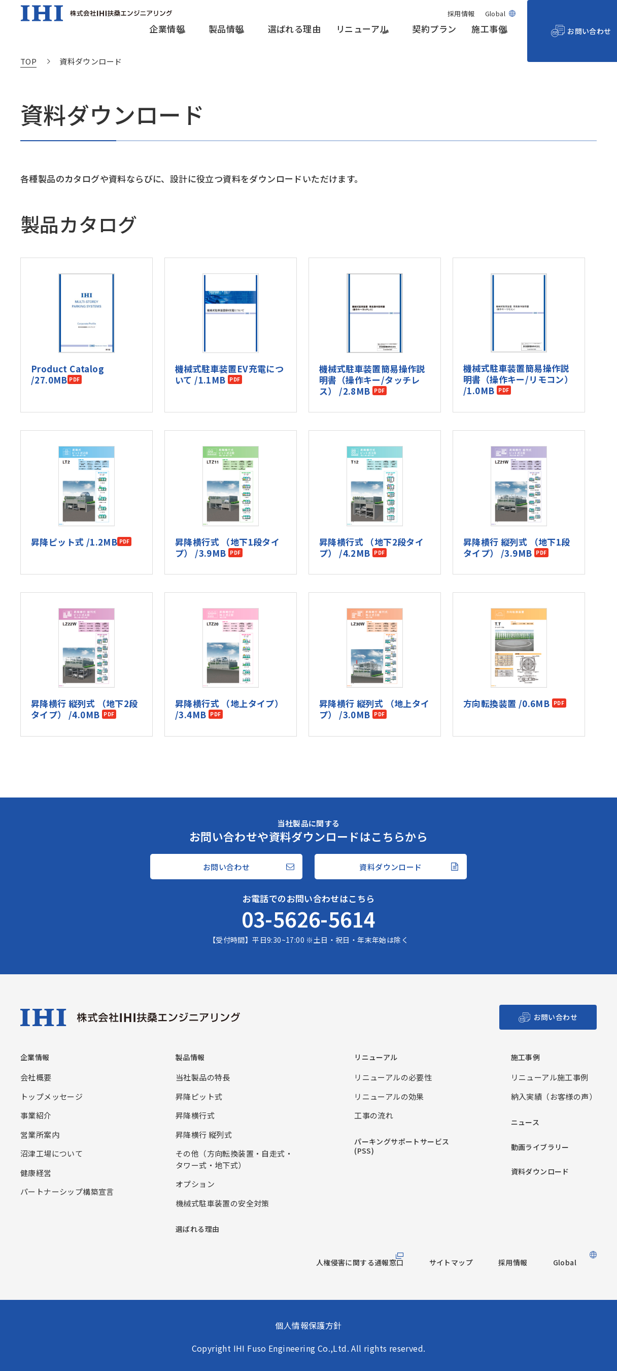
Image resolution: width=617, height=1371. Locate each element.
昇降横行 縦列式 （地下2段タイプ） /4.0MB (84, 664)
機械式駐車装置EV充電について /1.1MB (229, 330)
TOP (28, 61)
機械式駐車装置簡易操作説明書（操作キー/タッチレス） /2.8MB (372, 335)
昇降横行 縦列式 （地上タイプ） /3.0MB (374, 664)
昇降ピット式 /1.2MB (74, 497)
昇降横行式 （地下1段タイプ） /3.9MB (227, 502)
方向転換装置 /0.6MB (507, 659)
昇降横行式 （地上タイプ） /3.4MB (229, 664)
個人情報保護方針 (308, 1325)
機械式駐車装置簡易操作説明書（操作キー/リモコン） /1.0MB (518, 335)
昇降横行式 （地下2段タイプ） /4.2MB (371, 502)
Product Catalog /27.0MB (73, 329)
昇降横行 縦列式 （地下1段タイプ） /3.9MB (516, 502)
